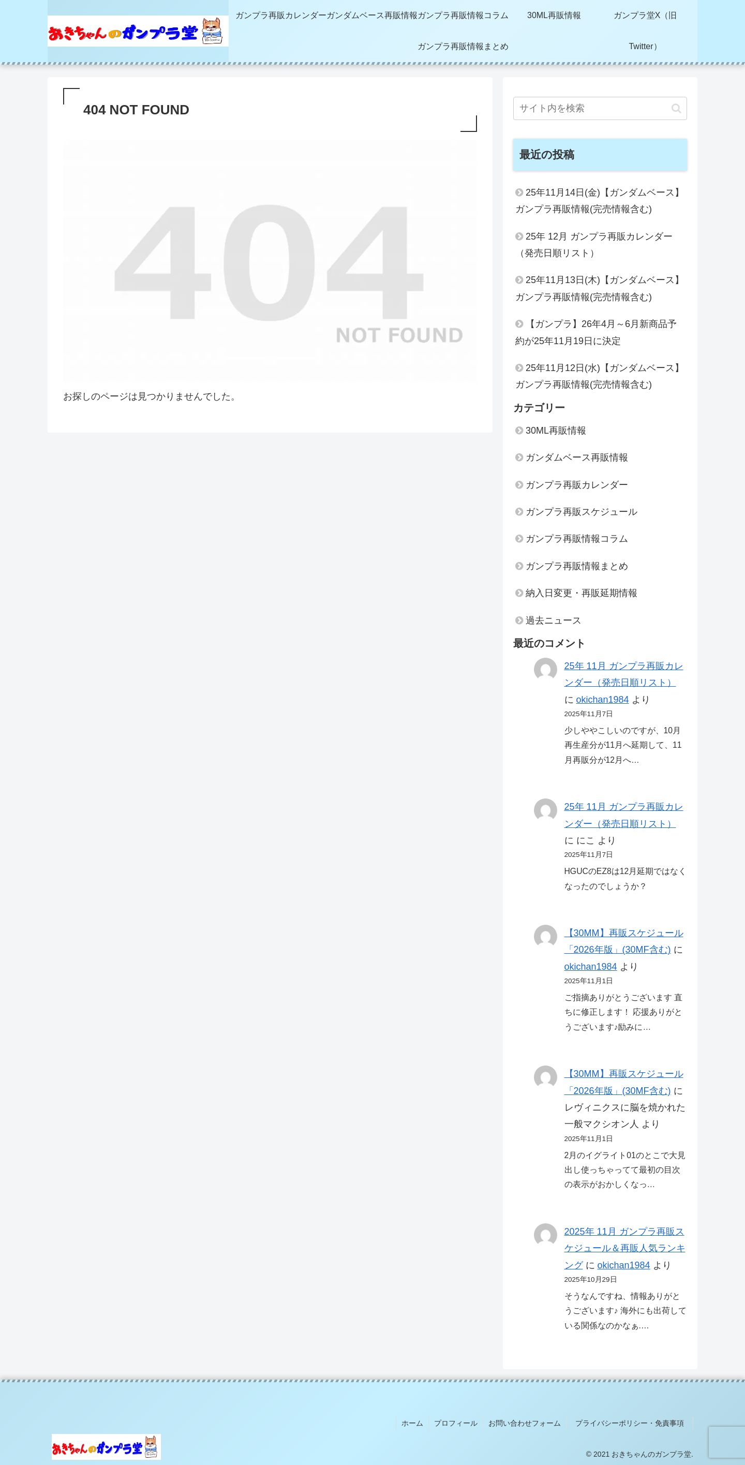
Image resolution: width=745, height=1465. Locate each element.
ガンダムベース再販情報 (577, 457)
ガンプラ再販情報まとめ (577, 566)
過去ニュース (554, 620)
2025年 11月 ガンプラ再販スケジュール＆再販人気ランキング (625, 1248)
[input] (600, 108)
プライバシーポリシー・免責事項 (633, 1423)
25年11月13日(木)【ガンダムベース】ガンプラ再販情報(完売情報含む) (599, 288)
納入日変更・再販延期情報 (581, 593)
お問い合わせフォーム (524, 1423)
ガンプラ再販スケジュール (581, 512)
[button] (676, 108)
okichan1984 (602, 699)
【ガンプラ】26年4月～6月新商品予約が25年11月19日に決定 (596, 332)
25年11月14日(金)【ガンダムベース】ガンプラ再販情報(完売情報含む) (599, 200)
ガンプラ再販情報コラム (577, 539)
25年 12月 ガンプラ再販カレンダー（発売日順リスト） (594, 244)
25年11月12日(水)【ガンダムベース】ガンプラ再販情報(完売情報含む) (599, 376)
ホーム (412, 1423)
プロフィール (456, 1423)
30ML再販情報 (556, 430)
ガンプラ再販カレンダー (577, 485)
